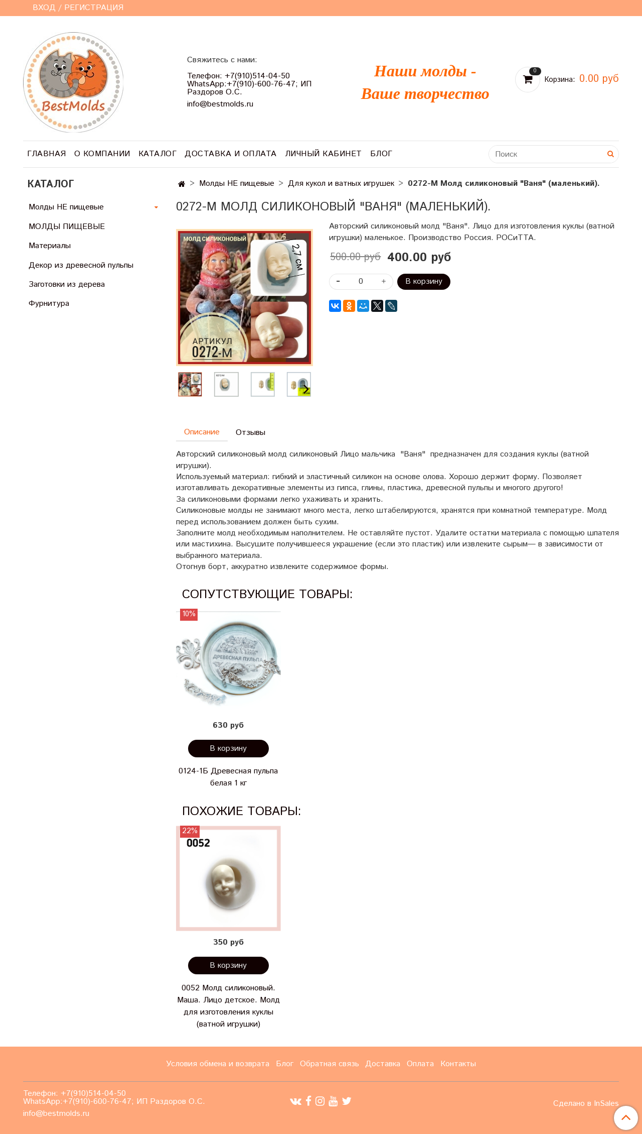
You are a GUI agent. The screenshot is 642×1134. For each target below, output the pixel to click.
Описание (202, 432)
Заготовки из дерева (67, 284)
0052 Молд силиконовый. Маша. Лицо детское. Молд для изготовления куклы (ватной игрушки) (228, 1006)
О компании (102, 154)
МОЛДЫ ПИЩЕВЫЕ (67, 227)
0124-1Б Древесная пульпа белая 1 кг (228, 777)
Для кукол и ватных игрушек (341, 183)
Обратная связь (329, 1064)
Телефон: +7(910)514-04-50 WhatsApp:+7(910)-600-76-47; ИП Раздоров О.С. (249, 84)
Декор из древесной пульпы (81, 265)
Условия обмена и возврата (217, 1064)
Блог (381, 154)
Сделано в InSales (586, 1104)
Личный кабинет (323, 154)
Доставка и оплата (231, 154)
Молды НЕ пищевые (236, 183)
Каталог (157, 154)
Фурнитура (49, 303)
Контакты (458, 1064)
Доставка (382, 1064)
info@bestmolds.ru (220, 104)
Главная (46, 154)
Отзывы (250, 432)
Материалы (50, 246)
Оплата (420, 1064)
